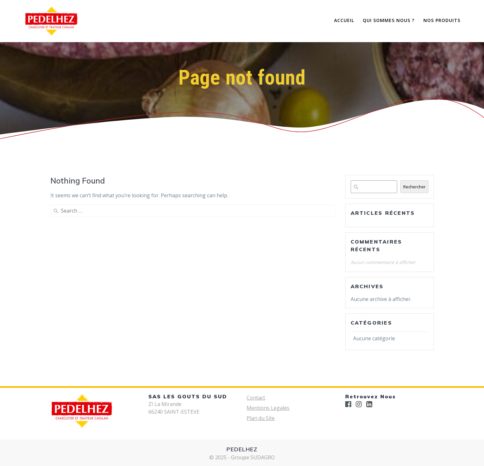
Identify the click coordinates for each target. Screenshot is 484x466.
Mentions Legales (268, 407)
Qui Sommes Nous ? (388, 20)
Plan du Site (261, 418)
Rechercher (414, 187)
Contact (256, 397)
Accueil (344, 20)
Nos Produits (441, 20)
